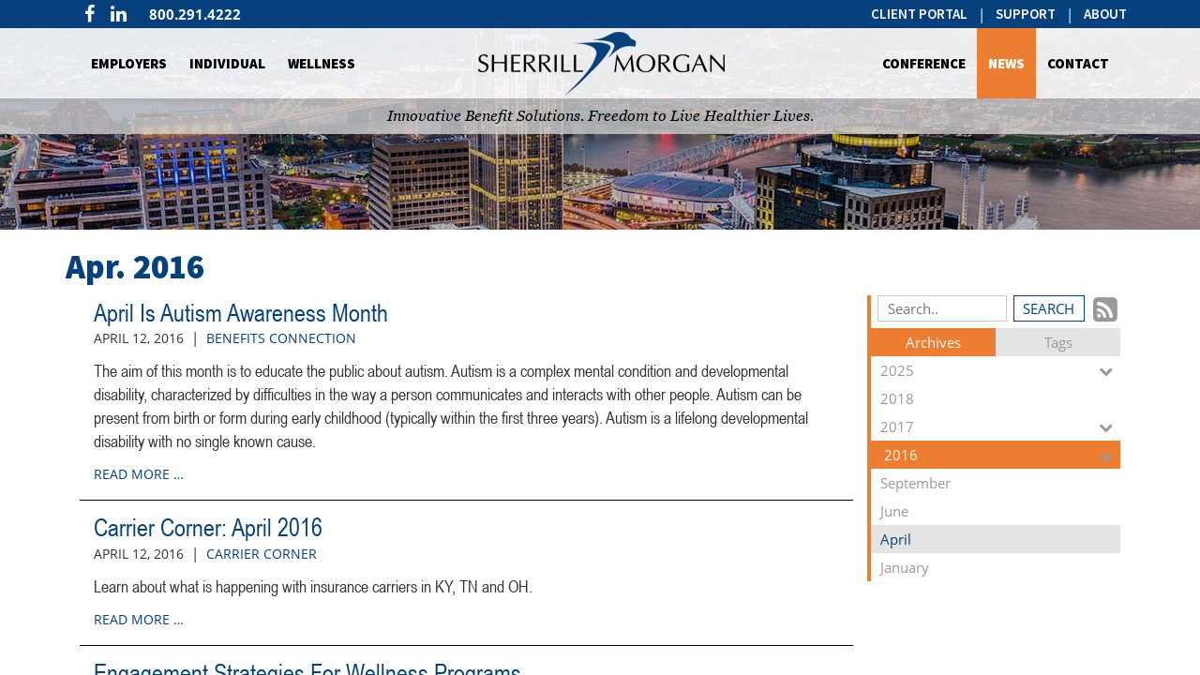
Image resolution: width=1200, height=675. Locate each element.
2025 (1000, 370)
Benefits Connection (281, 338)
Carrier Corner (261, 553)
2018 (1000, 400)
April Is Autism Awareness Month (241, 313)
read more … (139, 474)
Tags (1058, 342)
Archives (933, 342)
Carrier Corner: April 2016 (208, 528)
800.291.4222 (195, 14)
